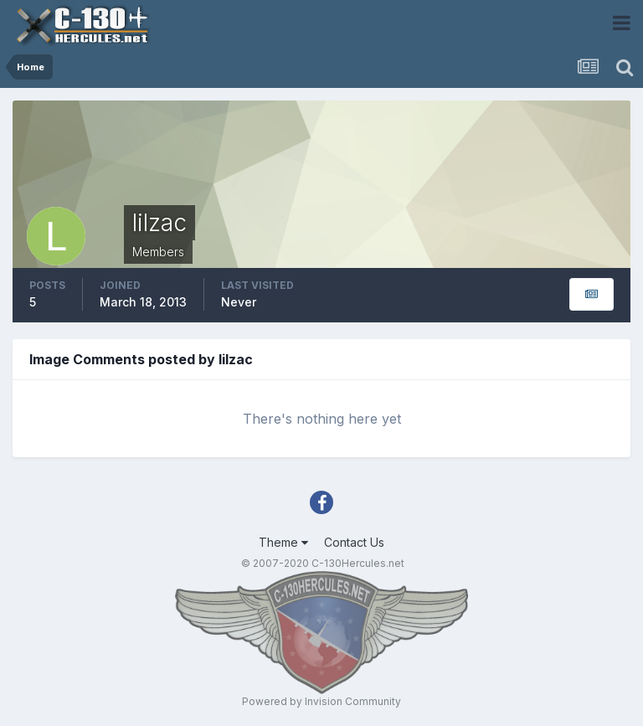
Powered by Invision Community (321, 701)
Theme (283, 542)
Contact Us (354, 542)
